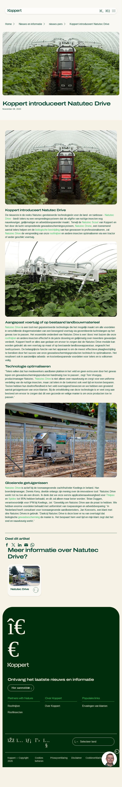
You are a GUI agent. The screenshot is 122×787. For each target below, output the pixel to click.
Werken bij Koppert (55, 725)
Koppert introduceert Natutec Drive (89, 24)
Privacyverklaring (59, 777)
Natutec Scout (90, 222)
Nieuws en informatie (30, 24)
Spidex (12, 498)
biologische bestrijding (47, 229)
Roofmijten (14, 706)
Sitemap (110, 777)
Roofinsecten (15, 712)
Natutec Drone (83, 226)
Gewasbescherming (19, 737)
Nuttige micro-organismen (22, 731)
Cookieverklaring (94, 777)
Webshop (87, 712)
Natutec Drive (13, 233)
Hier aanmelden (22, 687)
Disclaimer (76, 777)
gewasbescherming (29, 517)
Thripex (110, 495)
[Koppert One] (107, 11)
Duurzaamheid (53, 718)
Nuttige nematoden (18, 725)
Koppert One (89, 718)
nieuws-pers (56, 24)
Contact (49, 731)
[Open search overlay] (101, 11)
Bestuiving (13, 744)
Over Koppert (52, 706)
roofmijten (55, 233)
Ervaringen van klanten (94, 706)
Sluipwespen (15, 718)
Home (8, 24)
